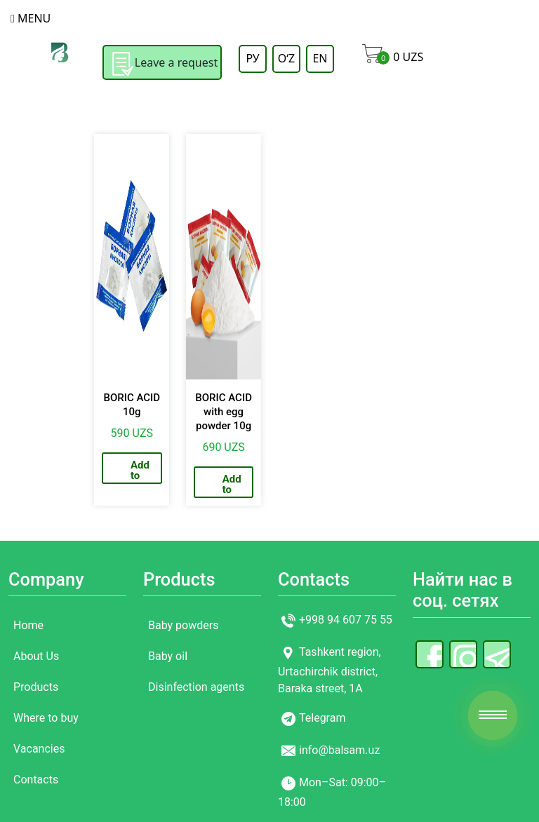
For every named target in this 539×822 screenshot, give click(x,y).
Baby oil (167, 656)
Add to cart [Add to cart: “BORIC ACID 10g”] (140, 471)
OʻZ (286, 58)
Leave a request (162, 64)
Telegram (322, 718)
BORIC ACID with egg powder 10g (223, 411)
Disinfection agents (196, 687)
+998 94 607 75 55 (345, 620)
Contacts (35, 779)
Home (28, 625)
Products (35, 687)
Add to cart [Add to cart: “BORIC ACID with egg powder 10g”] (231, 485)
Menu (31, 18)
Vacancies (39, 748)
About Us (36, 656)
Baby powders (183, 625)
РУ (252, 58)
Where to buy (46, 718)
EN (319, 58)
